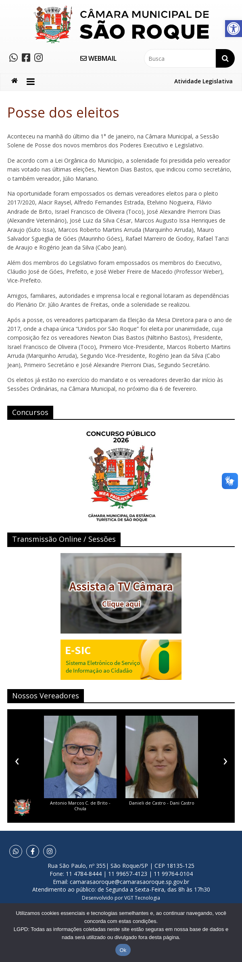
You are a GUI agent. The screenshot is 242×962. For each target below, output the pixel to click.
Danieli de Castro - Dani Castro (161, 803)
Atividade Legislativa (203, 81)
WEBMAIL (98, 58)
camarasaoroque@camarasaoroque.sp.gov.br (129, 882)
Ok (122, 950)
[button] (233, 28)
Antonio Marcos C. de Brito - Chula (80, 805)
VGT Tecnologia (142, 897)
